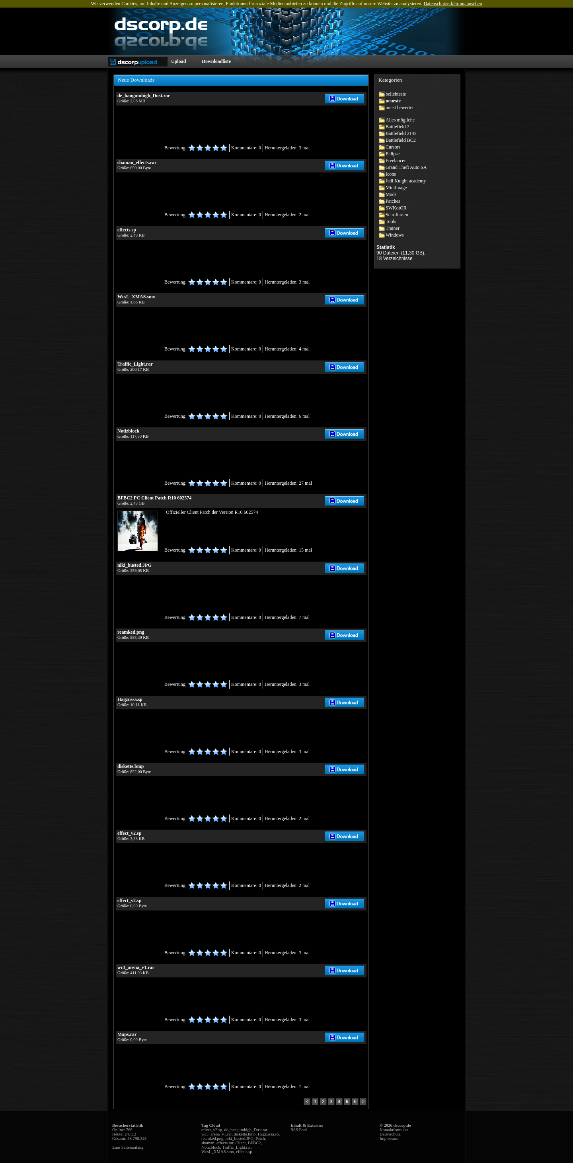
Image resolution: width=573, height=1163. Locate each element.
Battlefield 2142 (401, 133)
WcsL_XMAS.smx (217, 1151)
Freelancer (396, 160)
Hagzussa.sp (268, 1134)
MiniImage (396, 187)
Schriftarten (397, 214)
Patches (393, 201)
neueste (393, 101)
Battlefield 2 (397, 126)
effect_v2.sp (211, 1130)
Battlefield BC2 (401, 140)
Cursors (393, 147)
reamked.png (212, 1138)
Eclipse (393, 154)
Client (240, 1143)
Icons (391, 174)
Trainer (393, 228)
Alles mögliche (400, 120)
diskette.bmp (245, 1134)
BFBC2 (254, 1143)
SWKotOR (396, 208)
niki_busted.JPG (239, 1138)
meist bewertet (399, 107)
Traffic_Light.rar (236, 1147)
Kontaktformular (394, 1130)
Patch (260, 1138)
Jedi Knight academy (406, 181)
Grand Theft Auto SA (406, 167)
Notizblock (210, 1147)
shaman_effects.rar (217, 1143)
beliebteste (396, 94)
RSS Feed (298, 1130)
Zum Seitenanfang (127, 1147)
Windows (395, 235)
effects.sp (244, 1151)
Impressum (389, 1138)
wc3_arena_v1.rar (216, 1134)
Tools (391, 221)
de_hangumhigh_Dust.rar (245, 1130)
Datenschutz (390, 1134)
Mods (391, 194)
